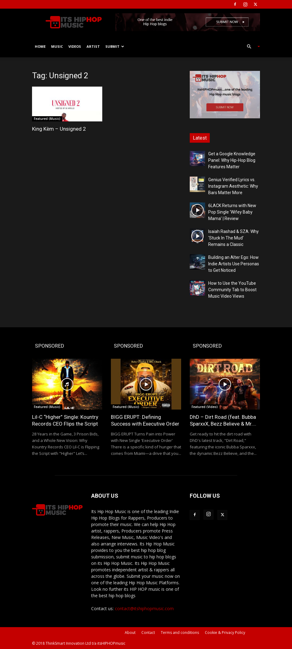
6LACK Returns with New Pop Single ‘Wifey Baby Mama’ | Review (232, 212)
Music (57, 46)
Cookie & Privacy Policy (225, 632)
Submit (114, 46)
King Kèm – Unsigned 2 (59, 129)
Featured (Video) (205, 407)
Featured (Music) (47, 118)
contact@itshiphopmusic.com (144, 608)
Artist (93, 46)
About (130, 632)
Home (40, 46)
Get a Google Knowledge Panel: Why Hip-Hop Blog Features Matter (231, 160)
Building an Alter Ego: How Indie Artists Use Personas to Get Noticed (233, 264)
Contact (148, 632)
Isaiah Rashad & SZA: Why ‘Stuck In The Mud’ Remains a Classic (233, 238)
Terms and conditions (180, 632)
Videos (74, 46)
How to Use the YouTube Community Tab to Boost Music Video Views (232, 290)
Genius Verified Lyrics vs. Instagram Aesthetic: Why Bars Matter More (233, 186)
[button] (250, 47)
